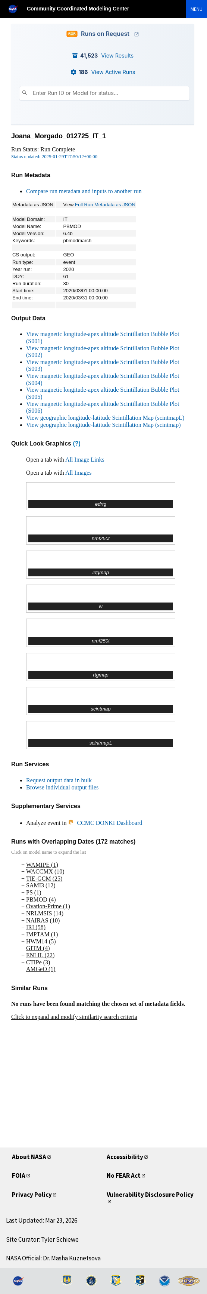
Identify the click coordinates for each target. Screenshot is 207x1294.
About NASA (29, 1157)
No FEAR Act (124, 1175)
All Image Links (84, 459)
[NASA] (16, 8)
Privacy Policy (32, 1194)
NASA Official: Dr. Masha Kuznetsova (53, 1258)
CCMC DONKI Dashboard (105, 823)
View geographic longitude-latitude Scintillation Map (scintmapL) (105, 418)
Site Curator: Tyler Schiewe (42, 1239)
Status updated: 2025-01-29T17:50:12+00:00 (54, 156)
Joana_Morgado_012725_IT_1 (58, 136)
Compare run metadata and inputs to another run (84, 191)
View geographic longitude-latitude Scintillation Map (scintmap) (103, 425)
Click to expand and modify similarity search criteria (74, 1017)
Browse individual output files (62, 787)
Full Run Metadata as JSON (105, 204)
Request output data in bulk (59, 780)
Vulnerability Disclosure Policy (150, 1194)
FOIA (18, 1175)
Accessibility (125, 1157)
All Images (78, 472)
